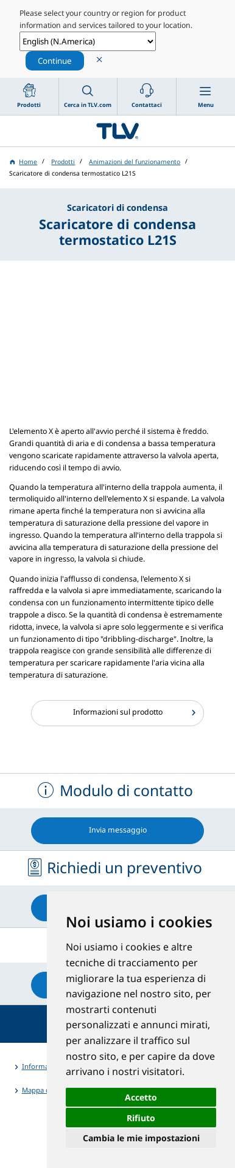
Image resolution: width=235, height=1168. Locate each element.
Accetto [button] (141, 1097)
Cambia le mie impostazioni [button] (141, 1138)
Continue (55, 60)
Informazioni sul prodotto (118, 712)
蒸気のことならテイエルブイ (117, 130)
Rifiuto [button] (141, 1118)
